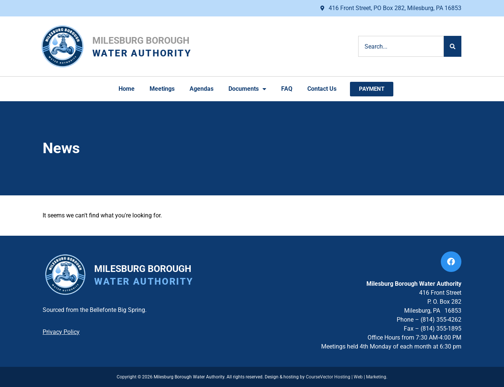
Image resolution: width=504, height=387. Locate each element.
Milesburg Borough (141, 40)
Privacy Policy (61, 331)
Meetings (162, 88)
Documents (247, 89)
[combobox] (401, 46)
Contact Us (321, 88)
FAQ (286, 88)
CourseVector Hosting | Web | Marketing (346, 377)
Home (127, 88)
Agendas (201, 88)
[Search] (452, 46)
